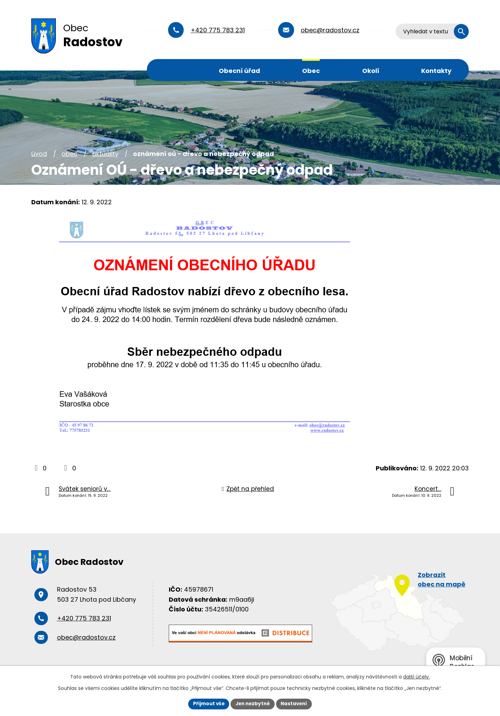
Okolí (370, 70)
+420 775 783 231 (218, 30)
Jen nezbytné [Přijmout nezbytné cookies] (252, 703)
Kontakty (436, 70)
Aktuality (105, 153)
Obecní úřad (239, 70)
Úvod (170, 70)
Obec (311, 70)
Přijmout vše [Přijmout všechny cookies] (206, 703)
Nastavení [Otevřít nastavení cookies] (296, 703)
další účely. (416, 676)
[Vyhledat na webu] (432, 31)
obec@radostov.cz (330, 30)
